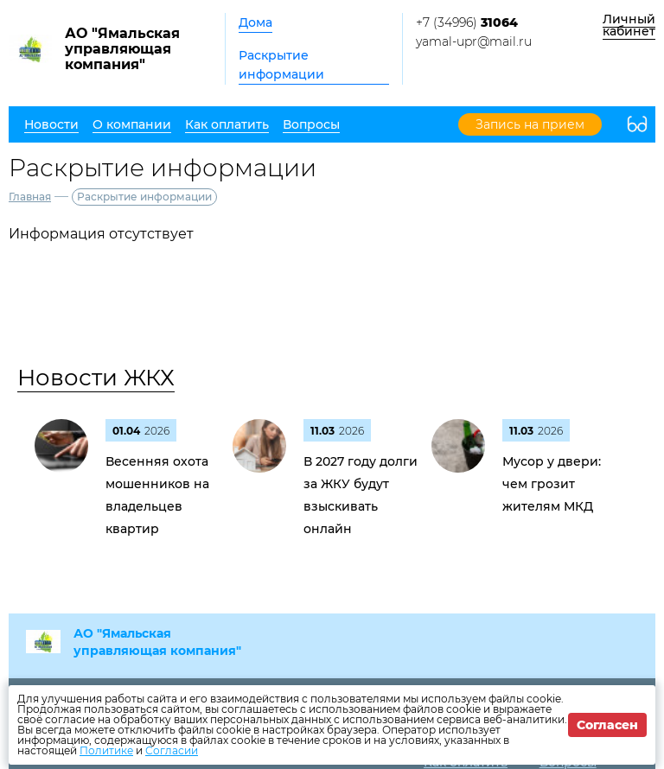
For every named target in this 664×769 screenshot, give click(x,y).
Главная (30, 196)
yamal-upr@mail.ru (474, 41)
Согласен (607, 725)
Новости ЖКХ (96, 377)
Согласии (171, 750)
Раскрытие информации (281, 65)
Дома (255, 22)
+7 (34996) (467, 22)
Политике (106, 750)
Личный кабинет (629, 25)
